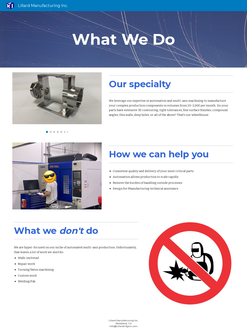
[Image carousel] (57, 102)
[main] (123, 39)
